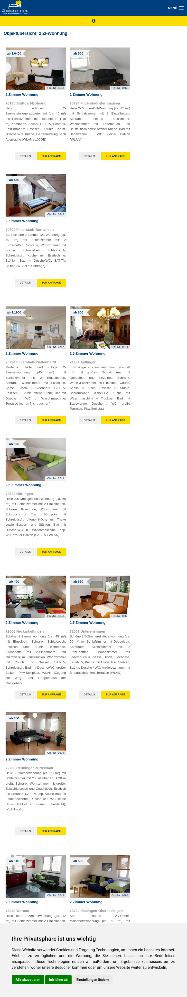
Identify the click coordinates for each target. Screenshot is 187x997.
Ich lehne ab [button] (58, 980)
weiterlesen (166, 721)
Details (21, 153)
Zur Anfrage (47, 153)
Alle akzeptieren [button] (28, 980)
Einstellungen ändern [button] (92, 980)
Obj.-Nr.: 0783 (77, 670)
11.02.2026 (79, 790)
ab (14, 53)
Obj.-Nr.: (51, 85)
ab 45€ (14, 625)
